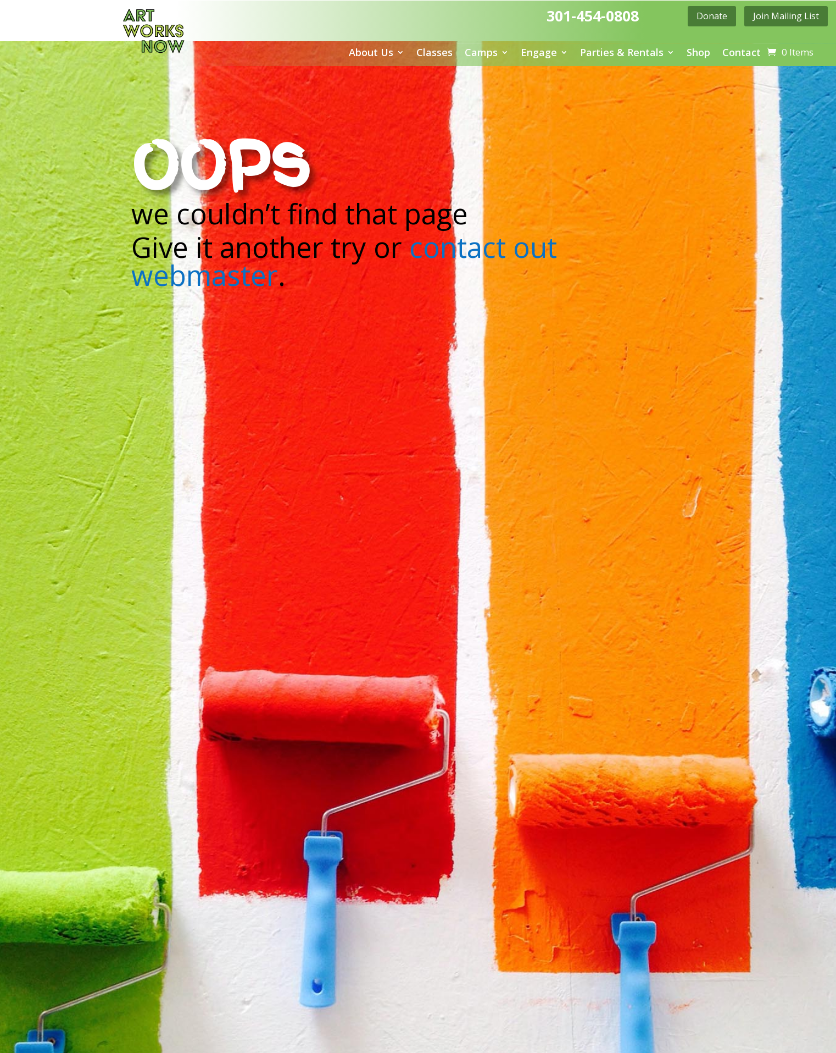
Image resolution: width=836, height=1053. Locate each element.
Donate (711, 16)
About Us (371, 53)
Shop (698, 53)
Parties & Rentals (622, 53)
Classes (434, 53)
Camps (481, 53)
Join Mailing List (786, 16)
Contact (741, 53)
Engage (539, 53)
